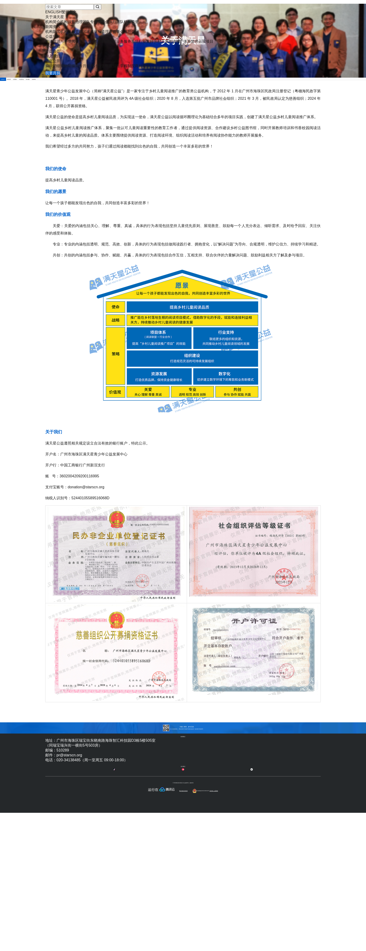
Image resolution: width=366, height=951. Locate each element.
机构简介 (87, 103)
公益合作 (229, 13)
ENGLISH (258, 6)
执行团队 (241, 103)
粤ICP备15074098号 (183, 945)
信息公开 (275, 13)
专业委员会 (201, 103)
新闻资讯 (160, 13)
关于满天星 (135, 13)
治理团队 (162, 103)
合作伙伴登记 (233, 915)
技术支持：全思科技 (269, 945)
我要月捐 (304, 9)
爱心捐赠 (206, 13)
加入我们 (252, 13)
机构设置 (124, 103)
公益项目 (183, 13)
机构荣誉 (278, 103)
